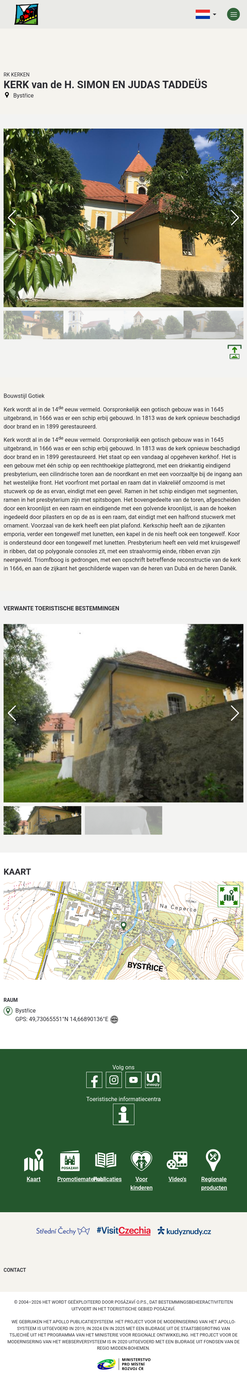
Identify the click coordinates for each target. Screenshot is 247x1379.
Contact (15, 1270)
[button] (235, 713)
